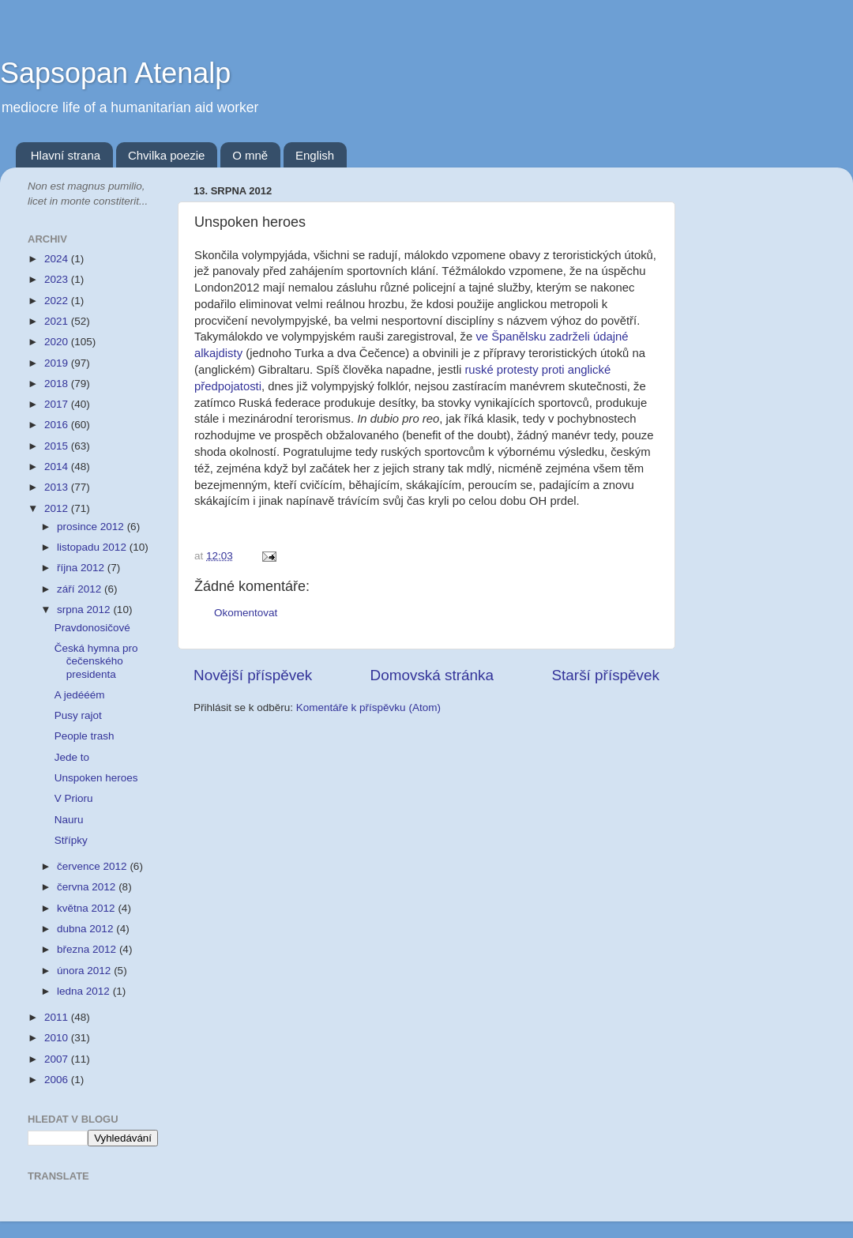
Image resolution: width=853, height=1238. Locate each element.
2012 (57, 508)
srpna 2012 (85, 609)
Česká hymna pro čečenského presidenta (96, 660)
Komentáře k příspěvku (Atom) (368, 707)
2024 (57, 259)
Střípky (71, 840)
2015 (57, 446)
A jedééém (79, 695)
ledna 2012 (85, 991)
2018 (57, 383)
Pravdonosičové (92, 628)
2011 (57, 1017)
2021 (57, 321)
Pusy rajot (78, 715)
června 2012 (87, 887)
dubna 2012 (86, 929)
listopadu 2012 (93, 547)
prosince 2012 (92, 526)
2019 (57, 363)
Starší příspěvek (606, 675)
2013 (57, 487)
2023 (57, 279)
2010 (57, 1038)
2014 (57, 466)
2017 (57, 404)
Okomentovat (245, 613)
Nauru (69, 820)
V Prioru (73, 798)
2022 (57, 301)
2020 (57, 342)
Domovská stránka (432, 675)
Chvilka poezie (166, 155)
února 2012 (85, 970)
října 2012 (82, 568)
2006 (57, 1080)
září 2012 (80, 589)
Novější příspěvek (253, 675)
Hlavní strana (65, 155)
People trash (84, 736)
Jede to (71, 757)
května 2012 (87, 908)
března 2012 (88, 949)
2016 (57, 425)
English (314, 155)
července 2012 (93, 866)
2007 (57, 1059)
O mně (250, 155)
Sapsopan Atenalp (115, 73)
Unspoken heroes (96, 778)
